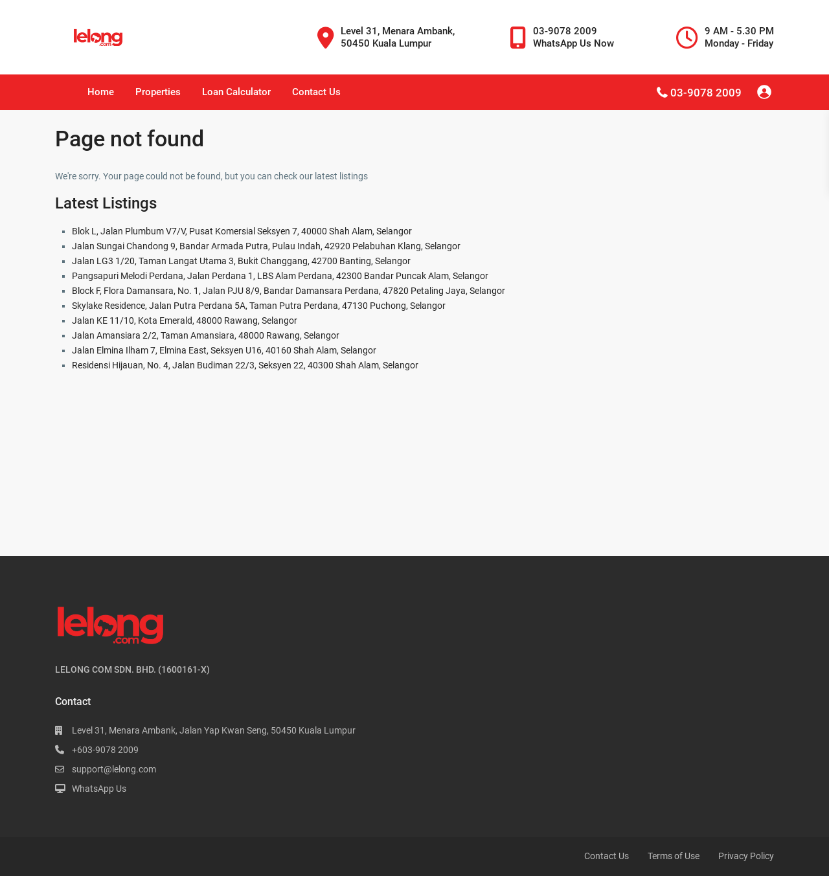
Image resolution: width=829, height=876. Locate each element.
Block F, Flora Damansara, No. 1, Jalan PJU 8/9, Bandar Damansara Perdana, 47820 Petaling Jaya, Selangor (288, 291)
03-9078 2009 (706, 92)
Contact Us (316, 92)
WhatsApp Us (99, 788)
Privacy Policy (746, 856)
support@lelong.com (114, 769)
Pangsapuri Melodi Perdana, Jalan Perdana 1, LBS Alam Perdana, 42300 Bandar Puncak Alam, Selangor (280, 276)
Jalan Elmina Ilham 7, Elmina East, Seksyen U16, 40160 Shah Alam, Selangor (224, 350)
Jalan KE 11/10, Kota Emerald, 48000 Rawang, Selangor (184, 320)
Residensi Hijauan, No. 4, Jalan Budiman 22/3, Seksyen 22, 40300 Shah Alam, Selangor (245, 365)
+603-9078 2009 (105, 750)
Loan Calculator (236, 92)
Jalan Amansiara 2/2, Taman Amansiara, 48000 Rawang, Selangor (205, 335)
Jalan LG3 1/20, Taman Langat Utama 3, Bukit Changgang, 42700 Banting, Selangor (241, 261)
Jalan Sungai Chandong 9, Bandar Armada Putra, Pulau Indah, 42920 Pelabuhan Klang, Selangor (266, 246)
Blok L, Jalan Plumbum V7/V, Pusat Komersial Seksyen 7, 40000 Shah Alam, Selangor (242, 231)
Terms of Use (673, 856)
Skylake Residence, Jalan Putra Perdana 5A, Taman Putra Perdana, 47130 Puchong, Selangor (259, 305)
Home (100, 92)
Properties (158, 92)
